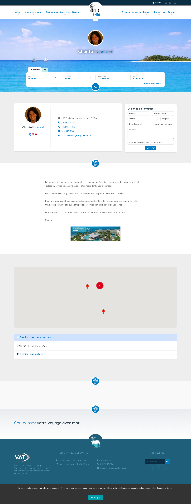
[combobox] (43, 78)
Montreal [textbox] (32, 78)
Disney (75, 12)
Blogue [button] (146, 13)
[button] (87, 286)
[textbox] (68, 78)
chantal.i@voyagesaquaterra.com (75, 135)
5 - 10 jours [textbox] (138, 78)
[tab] (35, 69)
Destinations (52, 13)
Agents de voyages (34, 13)
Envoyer (151, 148)
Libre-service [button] (159, 13)
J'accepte (95, 497)
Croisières (65, 13)
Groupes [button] (125, 13)
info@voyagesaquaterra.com (112, 468)
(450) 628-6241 (66, 122)
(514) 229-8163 (66, 131)
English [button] (156, 3)
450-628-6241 (104, 460)
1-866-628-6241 (105, 464)
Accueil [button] (18, 13)
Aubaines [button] (136, 13)
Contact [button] (172, 13)
